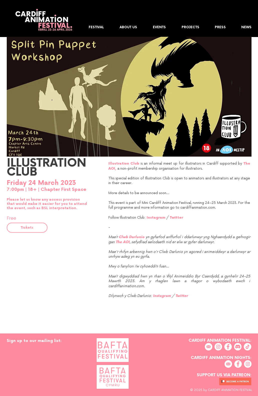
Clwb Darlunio (131, 237)
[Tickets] (27, 228)
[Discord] (238, 346)
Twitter (176, 217)
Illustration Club (123, 163)
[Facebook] (228, 346)
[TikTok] (247, 346)
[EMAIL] (208, 346)
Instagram (156, 217)
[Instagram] (218, 346)
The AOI (123, 242)
